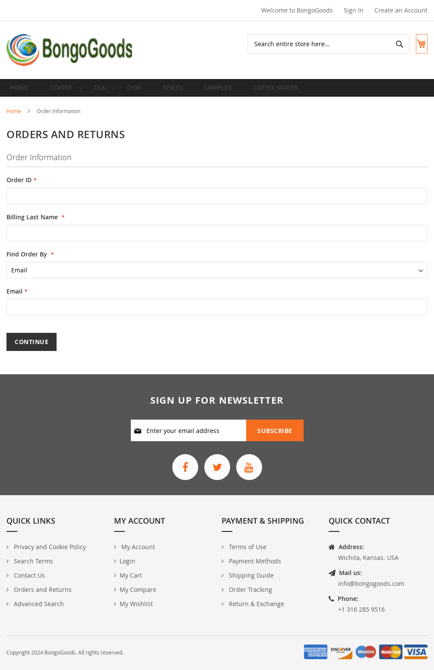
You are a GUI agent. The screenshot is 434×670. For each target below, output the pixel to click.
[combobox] (321, 44)
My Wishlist (136, 604)
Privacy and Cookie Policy (49, 547)
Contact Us (28, 576)
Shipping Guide (250, 576)
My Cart (131, 576)
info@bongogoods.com (371, 584)
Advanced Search (38, 604)
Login (127, 561)
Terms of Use (246, 547)
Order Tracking (249, 590)
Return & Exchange (255, 604)
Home (14, 117)
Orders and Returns (42, 590)
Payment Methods (254, 561)
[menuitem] (62, 91)
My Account (137, 547)
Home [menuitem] (22, 91)
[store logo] (70, 50)
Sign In (354, 10)
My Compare (138, 590)
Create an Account (401, 10)
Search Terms (32, 561)
